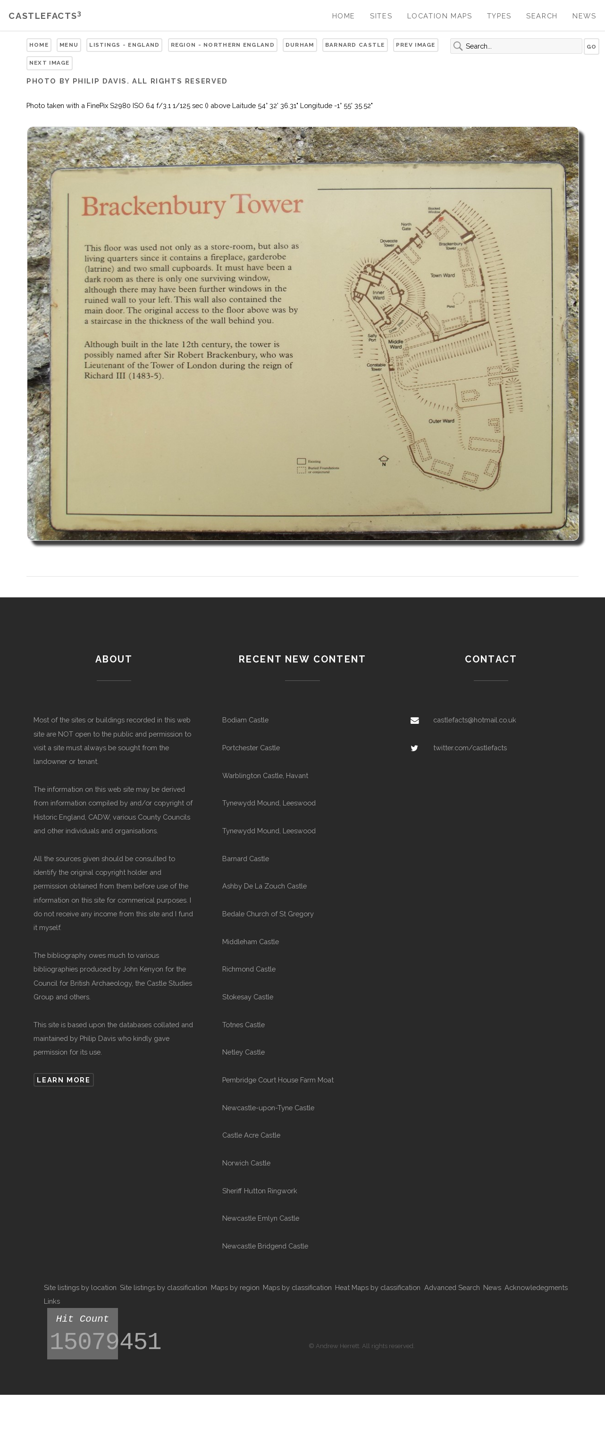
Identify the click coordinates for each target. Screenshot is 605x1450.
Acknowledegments (536, 1287)
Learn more (63, 1080)
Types (499, 16)
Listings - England (124, 45)
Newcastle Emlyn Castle (260, 1218)
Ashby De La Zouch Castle (264, 886)
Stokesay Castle (247, 997)
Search (542, 16)
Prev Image (416, 45)
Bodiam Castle (245, 720)
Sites (381, 16)
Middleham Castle (250, 942)
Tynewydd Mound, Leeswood (269, 803)
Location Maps (439, 16)
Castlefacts (45, 16)
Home (343, 16)
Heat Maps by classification (377, 1287)
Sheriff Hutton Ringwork (259, 1191)
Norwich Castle (246, 1163)
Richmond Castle (249, 969)
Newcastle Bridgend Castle (265, 1246)
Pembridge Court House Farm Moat (278, 1080)
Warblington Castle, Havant (265, 775)
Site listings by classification (163, 1287)
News (584, 16)
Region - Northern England (223, 45)
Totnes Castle (243, 1025)
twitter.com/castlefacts (470, 748)
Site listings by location (80, 1287)
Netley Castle (243, 1052)
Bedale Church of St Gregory (268, 914)
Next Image (49, 62)
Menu (68, 45)
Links (52, 1301)
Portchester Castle (251, 748)
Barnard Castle (355, 45)
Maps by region (235, 1287)
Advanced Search (452, 1287)
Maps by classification (297, 1287)
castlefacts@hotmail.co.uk (474, 720)
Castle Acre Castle (251, 1135)
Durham (300, 45)
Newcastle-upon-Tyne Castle (268, 1108)
